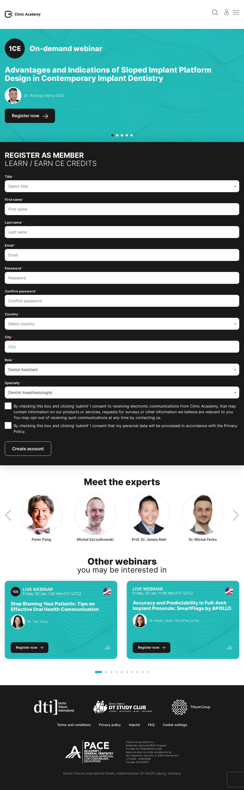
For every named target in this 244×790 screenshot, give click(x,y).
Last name (14, 222)
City (9, 337)
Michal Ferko (203, 539)
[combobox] (122, 186)
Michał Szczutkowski (95, 539)
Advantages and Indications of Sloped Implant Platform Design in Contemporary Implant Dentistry (108, 74)
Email (10, 245)
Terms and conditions (74, 725)
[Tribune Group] (191, 707)
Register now (26, 647)
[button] (112, 135)
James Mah (149, 539)
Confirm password (21, 291)
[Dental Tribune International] (54, 707)
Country (13, 314)
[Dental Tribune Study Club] (123, 707)
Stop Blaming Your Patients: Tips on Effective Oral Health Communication (55, 606)
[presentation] (7, 515)
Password (14, 268)
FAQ (151, 725)
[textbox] (122, 186)
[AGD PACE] (89, 752)
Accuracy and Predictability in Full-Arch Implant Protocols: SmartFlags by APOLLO (182, 605)
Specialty (13, 383)
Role (10, 360)
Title (10, 177)
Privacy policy (110, 725)
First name (15, 199)
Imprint (134, 725)
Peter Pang (41, 539)
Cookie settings (175, 725)
